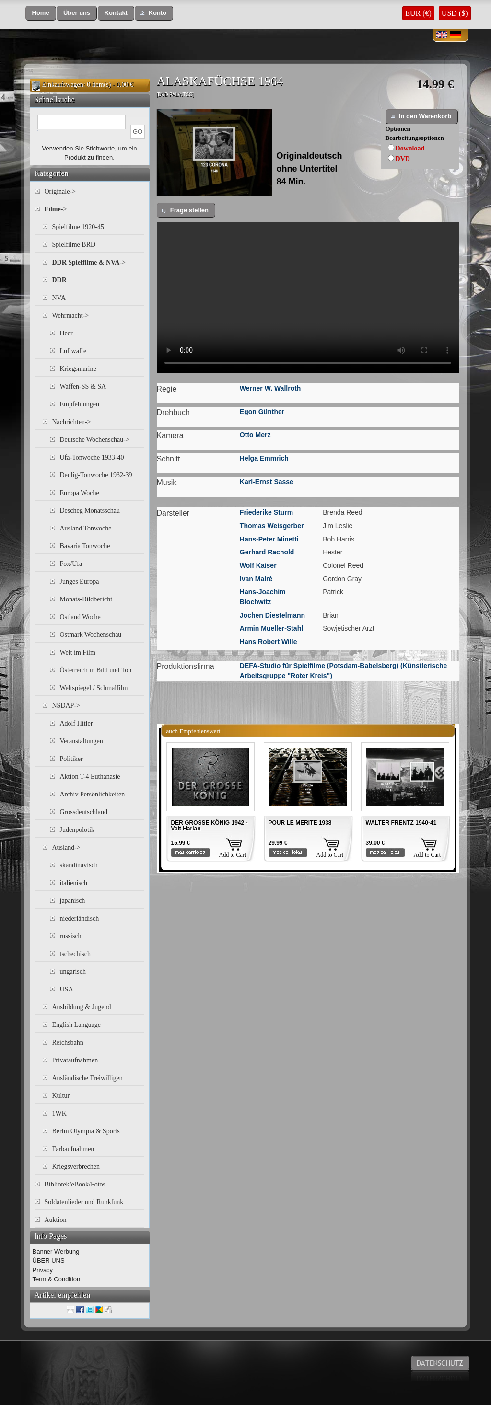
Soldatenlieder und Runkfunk (84, 1202)
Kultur (61, 1095)
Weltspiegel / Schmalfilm (94, 687)
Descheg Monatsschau (90, 510)
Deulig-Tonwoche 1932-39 (96, 475)
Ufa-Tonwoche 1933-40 (92, 457)
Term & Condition (57, 1279)
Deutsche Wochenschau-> (94, 439)
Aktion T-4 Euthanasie (90, 776)
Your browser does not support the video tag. (308, 297)
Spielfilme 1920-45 (78, 226)
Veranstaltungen (81, 741)
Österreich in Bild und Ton (96, 670)
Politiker (71, 758)
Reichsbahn (67, 1042)
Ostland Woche (80, 617)
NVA (59, 297)
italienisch (74, 883)
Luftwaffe (73, 351)
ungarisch (73, 971)
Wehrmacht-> (70, 315)
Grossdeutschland (84, 812)
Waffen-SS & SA (83, 386)
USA (66, 989)
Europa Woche (79, 492)
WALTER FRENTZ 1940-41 (401, 822)
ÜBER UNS (49, 1260)
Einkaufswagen (62, 84)
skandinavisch (79, 865)
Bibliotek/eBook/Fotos (75, 1184)
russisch (71, 936)
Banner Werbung (56, 1251)
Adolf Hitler (76, 723)
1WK (59, 1113)
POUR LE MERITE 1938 (300, 822)
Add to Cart (232, 855)
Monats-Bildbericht (86, 599)
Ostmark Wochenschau (91, 634)
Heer (66, 333)
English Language (76, 1024)
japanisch (72, 900)
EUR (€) (418, 13)
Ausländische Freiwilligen (87, 1078)
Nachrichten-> (71, 422)
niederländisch (79, 918)
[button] (40, 13)
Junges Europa (79, 581)
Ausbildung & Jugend (81, 1007)
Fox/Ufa (71, 563)
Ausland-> (66, 847)
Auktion (56, 1219)
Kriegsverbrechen (76, 1166)
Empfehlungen (79, 404)
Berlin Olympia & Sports (86, 1131)
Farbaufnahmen (73, 1148)
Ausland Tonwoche (86, 528)
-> (56, 209)
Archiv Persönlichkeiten (92, 794)
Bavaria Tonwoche (85, 546)
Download (410, 148)
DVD (403, 158)
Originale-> (60, 191)
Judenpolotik (77, 829)
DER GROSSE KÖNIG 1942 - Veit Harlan (209, 825)
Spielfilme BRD (74, 244)
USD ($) (455, 13)
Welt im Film (77, 652)
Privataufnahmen (75, 1060)
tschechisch (75, 953)
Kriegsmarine (78, 368)
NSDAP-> (66, 705)
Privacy (43, 1270)
